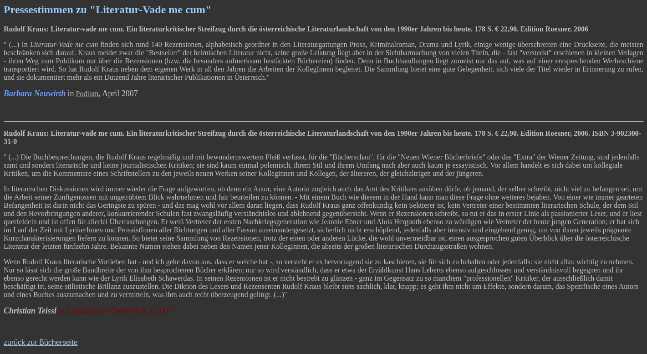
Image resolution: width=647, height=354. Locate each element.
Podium (87, 93)
